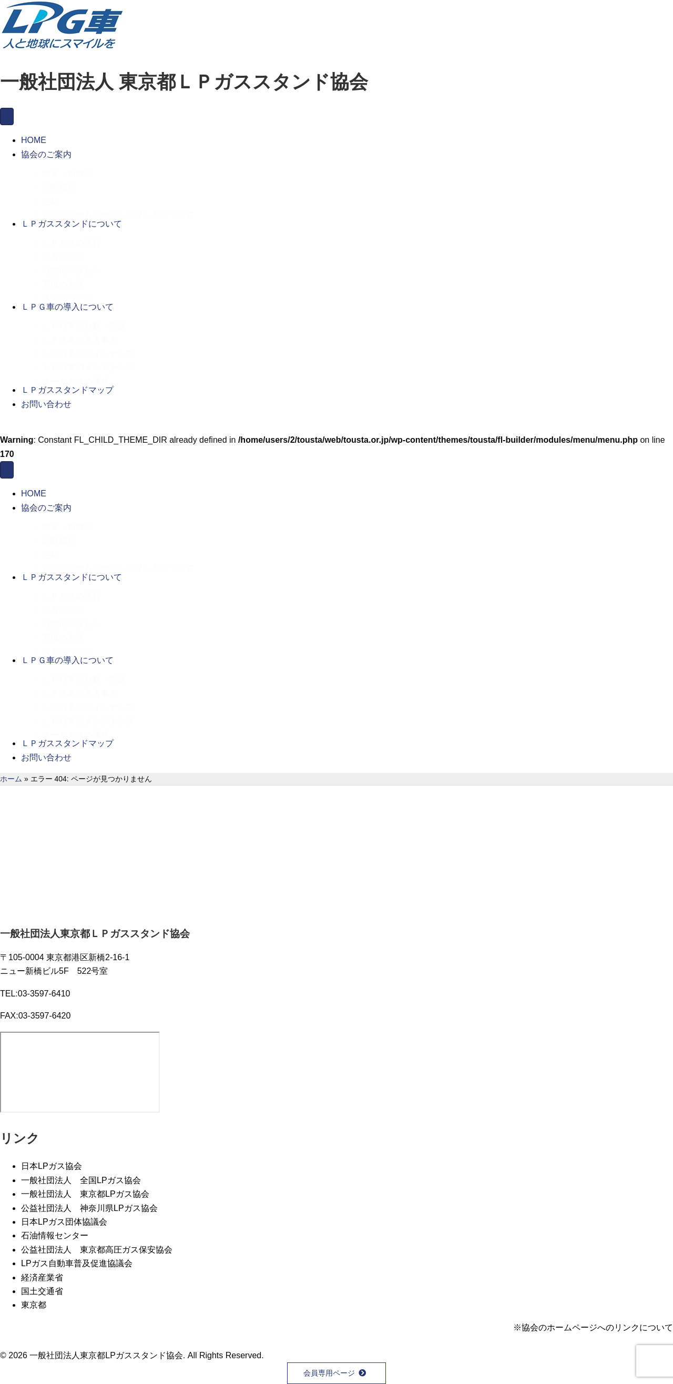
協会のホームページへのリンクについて (117, 209)
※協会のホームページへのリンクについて (593, 1327)
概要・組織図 (67, 168)
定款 (50, 195)
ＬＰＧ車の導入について (67, 306)
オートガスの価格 (75, 376)
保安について (67, 292)
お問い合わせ (46, 404)
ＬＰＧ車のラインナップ (88, 348)
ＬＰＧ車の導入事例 (80, 334)
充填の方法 (63, 278)
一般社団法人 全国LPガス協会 (81, 1180)
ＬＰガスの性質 (71, 237)
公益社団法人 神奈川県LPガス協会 (89, 1208)
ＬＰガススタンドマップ (67, 389)
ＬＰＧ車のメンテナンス (88, 362)
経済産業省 (42, 1277)
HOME (33, 140)
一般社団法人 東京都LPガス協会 (85, 1193)
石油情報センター (54, 1235)
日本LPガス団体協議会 (64, 1221)
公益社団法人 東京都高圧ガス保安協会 (96, 1249)
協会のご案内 (46, 154)
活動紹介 (59, 181)
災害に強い (63, 251)
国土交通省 (42, 1291)
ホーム (11, 779)
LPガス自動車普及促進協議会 (76, 1263)
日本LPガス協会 (51, 1166)
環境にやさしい (71, 265)
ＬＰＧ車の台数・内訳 (84, 320)
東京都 (33, 1304)
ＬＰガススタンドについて (71, 223)
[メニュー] (7, 116)
